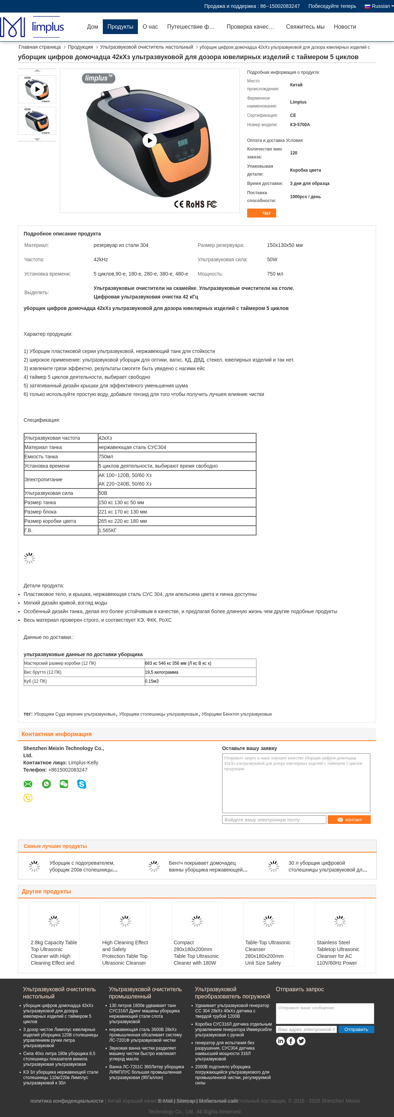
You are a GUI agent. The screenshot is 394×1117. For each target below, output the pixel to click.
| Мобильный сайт (217, 1101)
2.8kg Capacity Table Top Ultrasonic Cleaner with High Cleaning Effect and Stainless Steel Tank (54, 956)
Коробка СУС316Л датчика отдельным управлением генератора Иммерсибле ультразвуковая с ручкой (233, 1029)
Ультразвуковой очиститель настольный (146, 47)
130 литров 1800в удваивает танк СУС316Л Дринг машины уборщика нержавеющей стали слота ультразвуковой (144, 1013)
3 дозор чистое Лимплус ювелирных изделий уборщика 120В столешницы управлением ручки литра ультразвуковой (60, 1037)
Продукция (80, 47)
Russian (383, 6)
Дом (92, 27)
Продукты (120, 27)
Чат (262, 213)
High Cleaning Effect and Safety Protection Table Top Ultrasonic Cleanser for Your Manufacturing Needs (125, 963)
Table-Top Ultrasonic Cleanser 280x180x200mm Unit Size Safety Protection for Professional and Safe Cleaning (268, 963)
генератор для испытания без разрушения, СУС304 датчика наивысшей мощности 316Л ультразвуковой (225, 1050)
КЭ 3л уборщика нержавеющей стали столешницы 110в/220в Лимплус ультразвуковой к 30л (60, 1077)
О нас (150, 27)
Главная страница (40, 47)
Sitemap (186, 1101)
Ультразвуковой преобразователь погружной (232, 992)
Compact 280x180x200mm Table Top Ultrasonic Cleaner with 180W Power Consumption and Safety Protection (196, 963)
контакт (349, 819)
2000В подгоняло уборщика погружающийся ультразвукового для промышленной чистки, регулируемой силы (233, 1074)
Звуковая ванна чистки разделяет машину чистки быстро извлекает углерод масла (142, 1053)
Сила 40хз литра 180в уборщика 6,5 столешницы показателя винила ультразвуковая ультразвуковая (59, 1059)
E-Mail (165, 1101)
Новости (345, 27)
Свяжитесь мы (305, 27)
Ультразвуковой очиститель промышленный (145, 992)
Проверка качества (252, 27)
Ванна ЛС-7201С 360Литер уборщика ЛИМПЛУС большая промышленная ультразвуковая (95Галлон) (146, 1072)
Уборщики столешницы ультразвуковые (158, 714)
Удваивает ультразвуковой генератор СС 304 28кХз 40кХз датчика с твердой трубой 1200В (232, 1011)
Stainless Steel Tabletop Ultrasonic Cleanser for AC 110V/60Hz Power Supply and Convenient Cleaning (340, 959)
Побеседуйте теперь (332, 6)
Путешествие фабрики (194, 27)
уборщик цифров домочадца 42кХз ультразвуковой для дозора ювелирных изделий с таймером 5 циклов (58, 1013)
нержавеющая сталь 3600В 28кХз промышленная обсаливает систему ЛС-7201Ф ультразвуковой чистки (145, 1035)
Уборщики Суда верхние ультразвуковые (75, 714)
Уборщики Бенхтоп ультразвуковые (237, 714)
